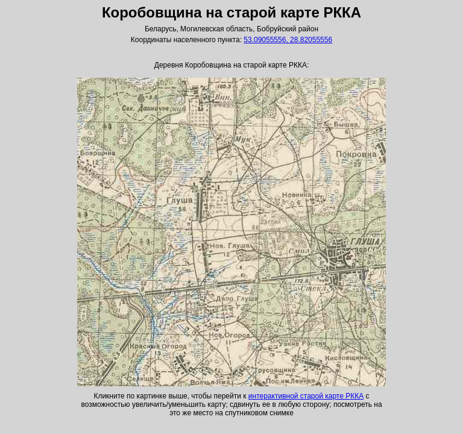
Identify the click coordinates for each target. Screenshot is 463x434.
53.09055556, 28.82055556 (288, 40)
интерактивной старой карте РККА (306, 396)
